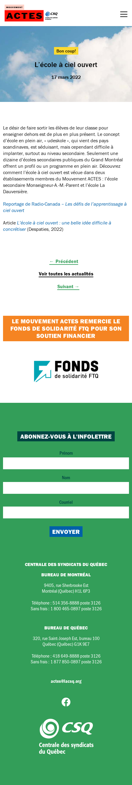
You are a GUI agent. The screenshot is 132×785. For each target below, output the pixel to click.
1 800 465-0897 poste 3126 (76, 608)
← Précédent (63, 261)
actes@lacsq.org (66, 681)
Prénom (66, 459)
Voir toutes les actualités (66, 274)
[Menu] (123, 15)
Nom (66, 484)
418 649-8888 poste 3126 (76, 655)
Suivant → (68, 286)
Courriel (66, 508)
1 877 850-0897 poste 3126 (76, 661)
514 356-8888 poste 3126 (76, 602)
